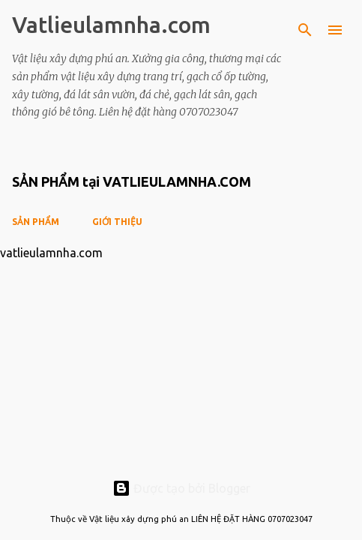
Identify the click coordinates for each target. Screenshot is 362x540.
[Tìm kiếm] (305, 30)
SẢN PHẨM (35, 221)
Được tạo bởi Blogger (181, 488)
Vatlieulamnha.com (111, 25)
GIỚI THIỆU (117, 221)
